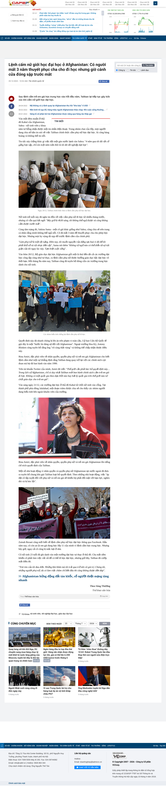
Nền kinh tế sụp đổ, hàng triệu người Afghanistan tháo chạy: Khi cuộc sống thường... (69, 110)
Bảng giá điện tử (16, 15)
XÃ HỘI (7, 38)
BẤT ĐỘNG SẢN (29, 38)
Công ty (121, 70)
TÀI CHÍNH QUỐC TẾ (79, 38)
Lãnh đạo (145, 70)
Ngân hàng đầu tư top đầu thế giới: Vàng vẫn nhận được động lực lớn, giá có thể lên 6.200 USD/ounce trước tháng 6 (58, 653)
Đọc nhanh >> (94, 10)
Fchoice (143, 38)
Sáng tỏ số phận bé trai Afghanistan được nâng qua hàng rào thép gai (62, 114)
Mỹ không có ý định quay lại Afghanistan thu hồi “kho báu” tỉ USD (60, 106)
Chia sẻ (104, 81)
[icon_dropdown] (155, 3)
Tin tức (133, 70)
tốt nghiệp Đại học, (50, 614)
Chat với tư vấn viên (87, 767)
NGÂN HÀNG (53, 38)
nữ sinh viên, (35, 614)
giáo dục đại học (66, 614)
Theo (64, 596)
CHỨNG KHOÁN (16, 38)
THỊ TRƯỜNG (108, 38)
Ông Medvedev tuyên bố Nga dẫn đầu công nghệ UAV (94, 689)
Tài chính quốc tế (36, 81)
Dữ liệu (136, 38)
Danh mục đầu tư (16, 21)
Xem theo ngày (54, 624)
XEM (105, 623)
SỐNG (116, 38)
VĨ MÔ (90, 38)
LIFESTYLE (124, 38)
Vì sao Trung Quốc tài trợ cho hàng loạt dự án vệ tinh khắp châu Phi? (57, 691)
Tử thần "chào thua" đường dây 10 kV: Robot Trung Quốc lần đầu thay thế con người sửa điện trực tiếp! (94, 653)
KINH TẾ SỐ (98, 38)
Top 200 (162, 746)
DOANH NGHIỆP (42, 38)
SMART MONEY (65, 38)
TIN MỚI (59, 121)
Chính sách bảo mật (17, 783)
